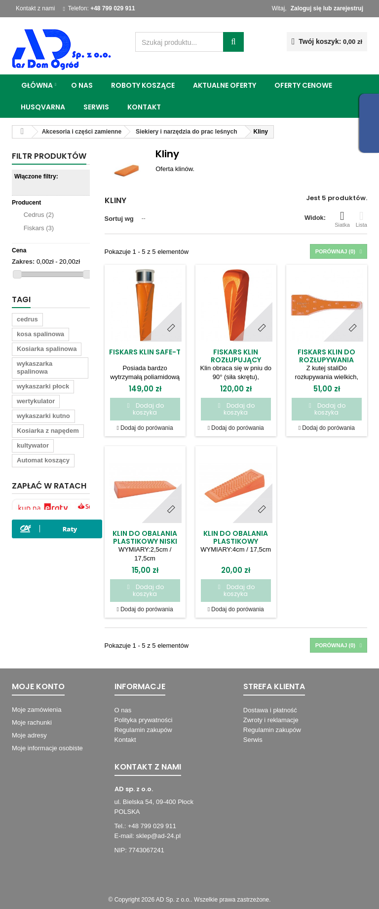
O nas (82, 85)
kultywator (33, 445)
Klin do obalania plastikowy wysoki (235, 541)
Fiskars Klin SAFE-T (145, 352)
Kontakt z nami (35, 8)
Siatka (342, 219)
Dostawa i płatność (270, 710)
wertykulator (36, 401)
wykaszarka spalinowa (34, 367)
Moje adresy (29, 735)
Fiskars (39, 228)
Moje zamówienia (36, 709)
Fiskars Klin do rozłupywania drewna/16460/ (327, 360)
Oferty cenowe (303, 85)
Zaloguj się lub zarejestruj (327, 8)
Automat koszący (43, 460)
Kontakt (144, 107)
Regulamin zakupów (143, 730)
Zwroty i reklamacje (271, 720)
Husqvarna (43, 107)
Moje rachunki (32, 722)
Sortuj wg (119, 218)
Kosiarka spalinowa (46, 348)
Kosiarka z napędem (48, 430)
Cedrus (39, 214)
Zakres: (23, 261)
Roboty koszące (143, 85)
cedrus (27, 319)
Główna (37, 85)
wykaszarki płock (43, 386)
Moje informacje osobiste (47, 748)
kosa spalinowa (40, 334)
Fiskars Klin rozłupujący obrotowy (236, 360)
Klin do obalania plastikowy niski (145, 537)
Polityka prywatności (143, 720)
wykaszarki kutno (43, 416)
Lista (361, 219)
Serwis (96, 107)
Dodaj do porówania (146, 427)
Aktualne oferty (224, 85)
